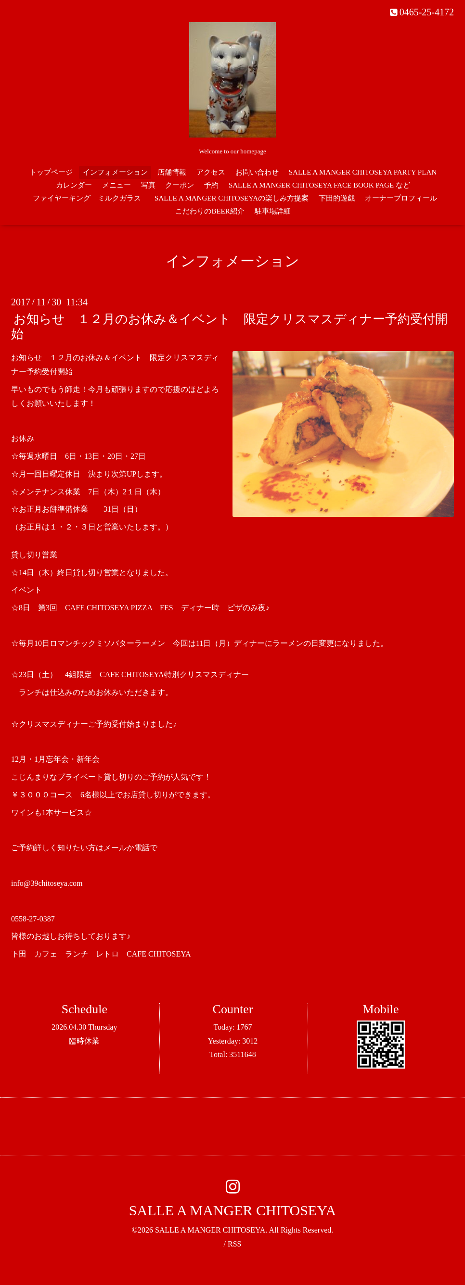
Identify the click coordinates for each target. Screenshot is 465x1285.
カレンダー (74, 185)
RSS (234, 1244)
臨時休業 (84, 1041)
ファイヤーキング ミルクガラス (90, 198)
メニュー (116, 185)
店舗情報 (171, 172)
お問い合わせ (257, 172)
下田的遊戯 (337, 198)
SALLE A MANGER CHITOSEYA (232, 1210)
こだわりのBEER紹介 (209, 211)
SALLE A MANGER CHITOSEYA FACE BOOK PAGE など (319, 185)
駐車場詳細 (273, 211)
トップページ (51, 172)
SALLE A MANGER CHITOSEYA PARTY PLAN (363, 172)
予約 (211, 185)
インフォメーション (115, 172)
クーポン (179, 185)
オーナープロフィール (401, 198)
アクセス (210, 172)
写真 (148, 185)
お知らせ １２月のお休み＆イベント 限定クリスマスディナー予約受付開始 (229, 326)
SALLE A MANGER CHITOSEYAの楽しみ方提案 (232, 198)
